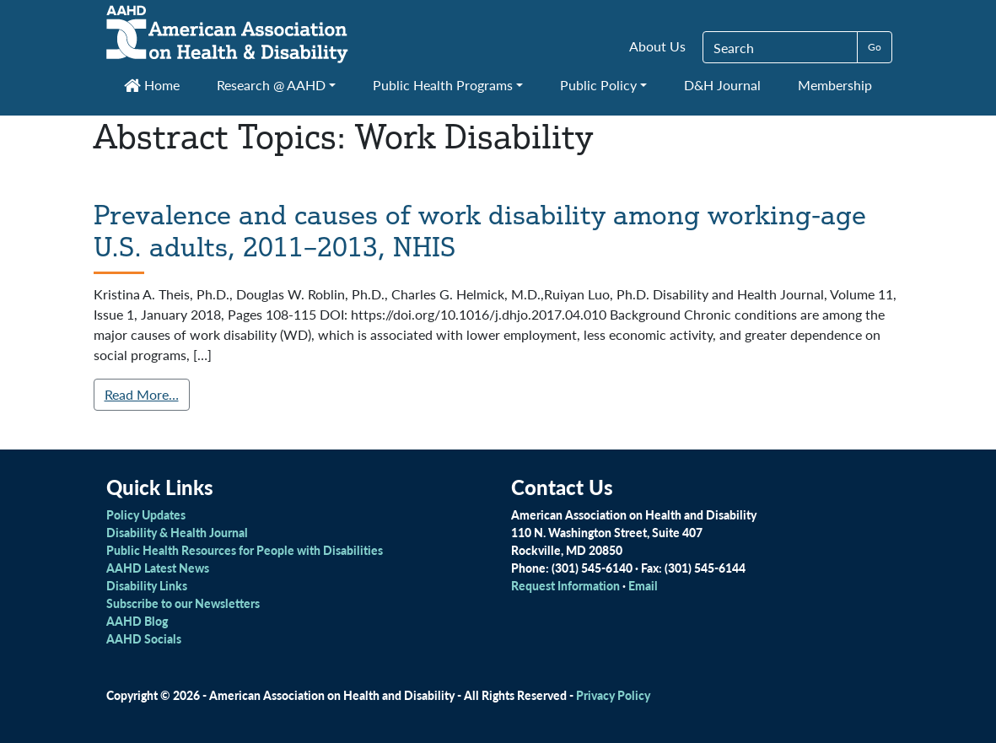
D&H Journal (722, 84)
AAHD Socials (143, 638)
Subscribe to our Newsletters (183, 603)
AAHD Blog (137, 620)
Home (152, 84)
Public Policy (598, 84)
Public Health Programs (443, 84)
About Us (657, 46)
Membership (835, 84)
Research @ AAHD (271, 84)
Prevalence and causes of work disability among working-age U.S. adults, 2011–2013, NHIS (480, 230)
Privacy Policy (613, 694)
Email (643, 585)
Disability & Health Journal (177, 532)
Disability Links (146, 585)
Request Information (565, 585)
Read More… (142, 394)
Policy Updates (146, 514)
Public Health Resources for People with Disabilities (244, 549)
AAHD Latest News (157, 567)
